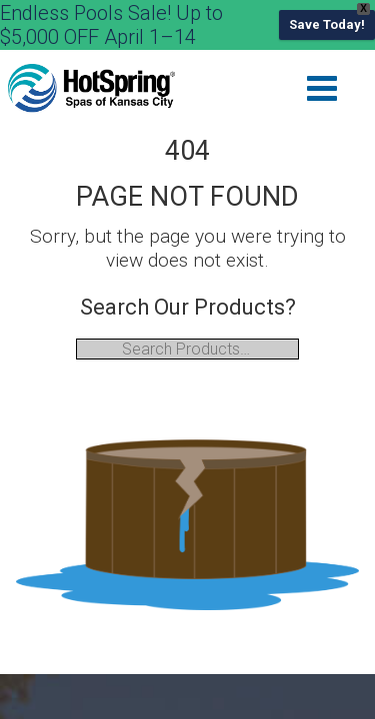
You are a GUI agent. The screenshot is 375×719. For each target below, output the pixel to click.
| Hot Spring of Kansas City (92, 89)
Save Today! (327, 24)
